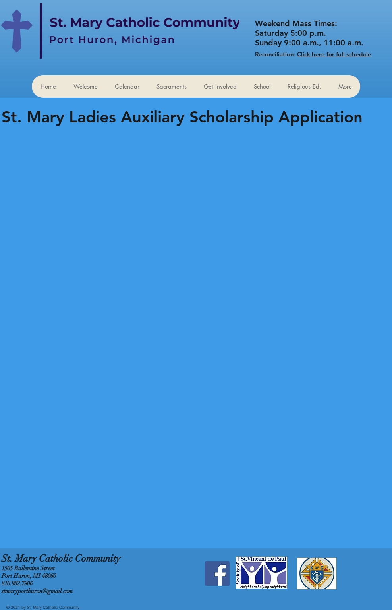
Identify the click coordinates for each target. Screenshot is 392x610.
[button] (220, 86)
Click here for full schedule (334, 54)
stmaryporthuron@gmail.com (37, 591)
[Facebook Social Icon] (217, 573)
